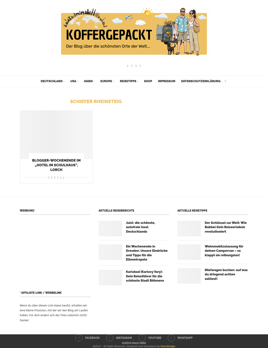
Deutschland (52, 81)
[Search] (225, 81)
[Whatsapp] (140, 66)
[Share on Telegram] (57, 177)
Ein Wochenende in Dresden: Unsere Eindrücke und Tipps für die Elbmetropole (147, 253)
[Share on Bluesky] (63, 177)
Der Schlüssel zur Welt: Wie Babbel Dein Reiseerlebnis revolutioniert (226, 227)
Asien (88, 81)
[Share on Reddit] (51, 177)
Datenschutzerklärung (200, 81)
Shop (148, 81)
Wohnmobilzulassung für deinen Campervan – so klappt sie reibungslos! (224, 251)
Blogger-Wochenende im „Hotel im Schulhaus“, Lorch (56, 165)
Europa (106, 81)
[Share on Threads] (60, 177)
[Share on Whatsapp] (54, 177)
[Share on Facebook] (48, 177)
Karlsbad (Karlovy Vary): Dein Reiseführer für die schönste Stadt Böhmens (145, 276)
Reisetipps (128, 81)
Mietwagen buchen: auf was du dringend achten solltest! (226, 274)
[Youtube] (136, 66)
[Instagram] (131, 66)
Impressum (166, 81)
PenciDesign (168, 346)
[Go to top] (134, 343)
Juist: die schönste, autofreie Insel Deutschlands (140, 227)
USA (73, 81)
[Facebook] (127, 66)
